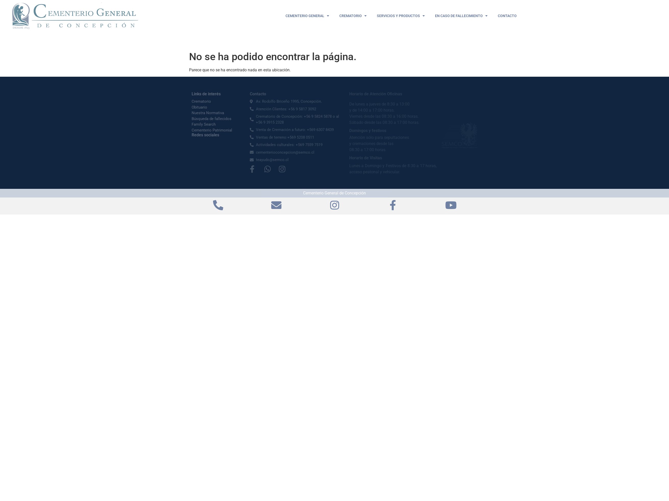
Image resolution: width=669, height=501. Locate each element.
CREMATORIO (353, 15)
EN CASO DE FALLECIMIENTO (461, 15)
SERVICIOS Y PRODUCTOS (401, 15)
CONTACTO (507, 16)
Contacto (258, 93)
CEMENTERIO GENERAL (307, 15)
